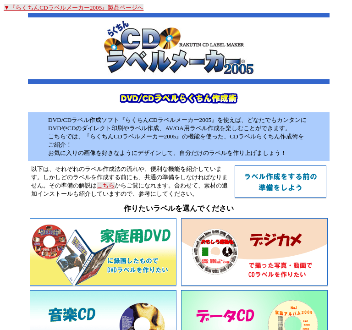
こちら (106, 185)
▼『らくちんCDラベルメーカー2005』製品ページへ (73, 7)
